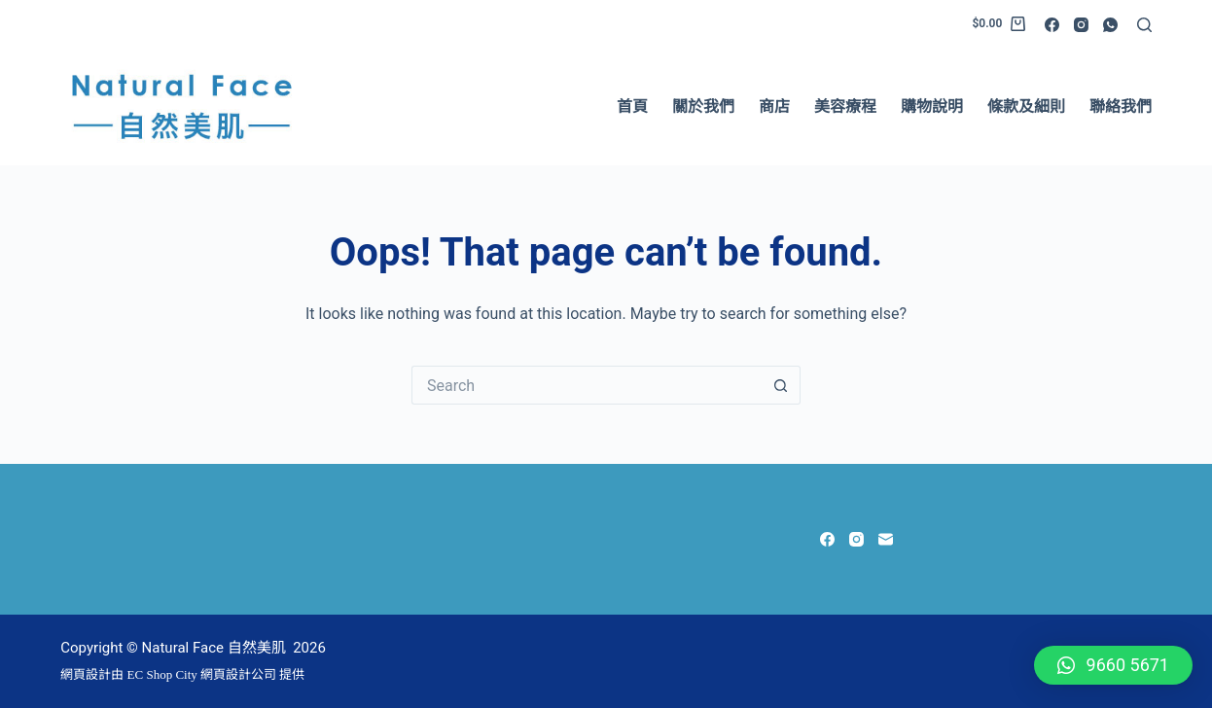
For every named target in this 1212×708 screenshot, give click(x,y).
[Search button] (781, 385)
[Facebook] (1052, 25)
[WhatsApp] (1110, 25)
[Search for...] (586, 385)
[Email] (885, 539)
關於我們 (703, 106)
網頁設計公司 (238, 674)
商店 (774, 106)
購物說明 (932, 106)
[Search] (1144, 25)
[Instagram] (1081, 25)
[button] (1113, 665)
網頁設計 (85, 674)
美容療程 (845, 106)
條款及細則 (1026, 106)
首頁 (632, 106)
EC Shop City (164, 674)
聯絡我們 (1120, 106)
